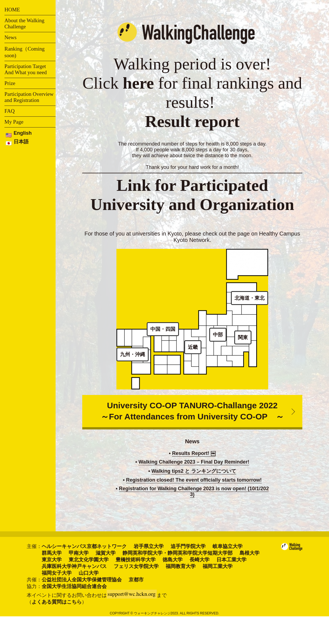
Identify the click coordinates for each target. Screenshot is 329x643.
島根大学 (250, 553)
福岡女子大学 (57, 573)
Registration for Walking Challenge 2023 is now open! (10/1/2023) (194, 491)
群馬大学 (52, 553)
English (23, 133)
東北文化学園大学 (89, 559)
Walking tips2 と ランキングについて (193, 471)
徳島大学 (173, 559)
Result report (192, 121)
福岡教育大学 (181, 566)
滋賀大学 (106, 553)
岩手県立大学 (149, 546)
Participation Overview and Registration (29, 97)
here (138, 83)
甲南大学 (79, 553)
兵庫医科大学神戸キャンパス (74, 566)
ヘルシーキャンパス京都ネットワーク (84, 546)
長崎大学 (200, 559)
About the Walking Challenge (24, 23)
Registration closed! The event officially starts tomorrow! (194, 480)
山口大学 (89, 573)
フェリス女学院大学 (136, 566)
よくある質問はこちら (57, 602)
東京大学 (52, 559)
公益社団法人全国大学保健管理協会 (82, 579)
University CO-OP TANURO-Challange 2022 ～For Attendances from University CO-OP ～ (192, 411)
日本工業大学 (231, 559)
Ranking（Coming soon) (24, 52)
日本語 (21, 141)
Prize (9, 83)
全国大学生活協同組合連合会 (74, 586)
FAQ (9, 111)
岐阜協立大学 (228, 546)
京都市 (136, 579)
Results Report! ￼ (194, 453)
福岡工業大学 (218, 566)
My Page (13, 122)
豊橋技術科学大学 (136, 559)
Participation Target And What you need (25, 69)
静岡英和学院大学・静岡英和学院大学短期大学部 (178, 553)
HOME (12, 9)
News (10, 37)
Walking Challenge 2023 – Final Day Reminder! (193, 462)
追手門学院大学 (188, 546)
